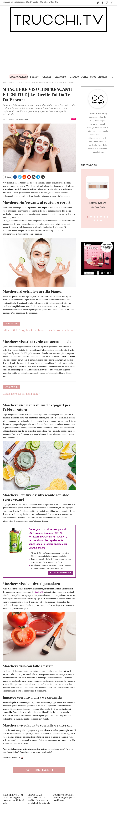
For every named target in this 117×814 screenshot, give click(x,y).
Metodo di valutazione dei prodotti (20, 2)
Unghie (80, 76)
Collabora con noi (49, 2)
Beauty (38, 76)
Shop (100, 76)
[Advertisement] (58, 53)
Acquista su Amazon (61, 573)
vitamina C (38, 592)
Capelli (52, 76)
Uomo (91, 76)
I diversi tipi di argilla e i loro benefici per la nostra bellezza (38, 330)
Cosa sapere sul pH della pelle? (21, 393)
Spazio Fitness (23, 76)
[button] (87, 217)
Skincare (65, 76)
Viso (73, 119)
